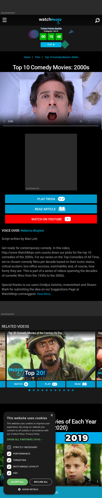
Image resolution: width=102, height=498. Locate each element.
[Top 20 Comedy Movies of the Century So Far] (51, 355)
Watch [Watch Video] (21, 384)
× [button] (51, 415)
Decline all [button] (41, 481)
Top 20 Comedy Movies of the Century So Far (35, 333)
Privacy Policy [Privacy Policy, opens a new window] (32, 433)
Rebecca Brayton (32, 230)
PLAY (51, 44)
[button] (29, 390)
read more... (44, 294)
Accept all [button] (17, 481)
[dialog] (29, 453)
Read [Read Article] (81, 384)
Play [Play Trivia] (51, 384)
